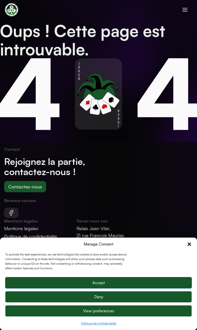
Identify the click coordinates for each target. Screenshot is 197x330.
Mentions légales (21, 228)
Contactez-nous (25, 186)
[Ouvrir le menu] (185, 11)
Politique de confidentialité (98, 323)
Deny (98, 296)
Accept (98, 282)
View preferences (98, 310)
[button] (189, 244)
